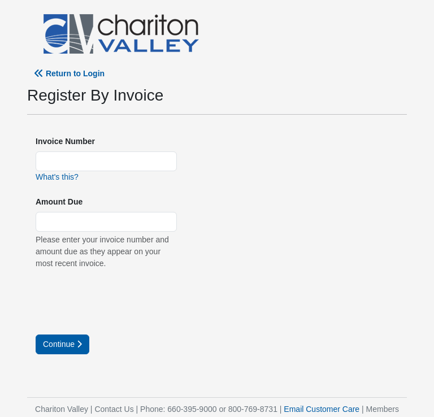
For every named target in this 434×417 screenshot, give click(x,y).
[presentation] (121, 301)
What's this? (57, 176)
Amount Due (59, 201)
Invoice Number (65, 141)
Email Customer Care (321, 409)
